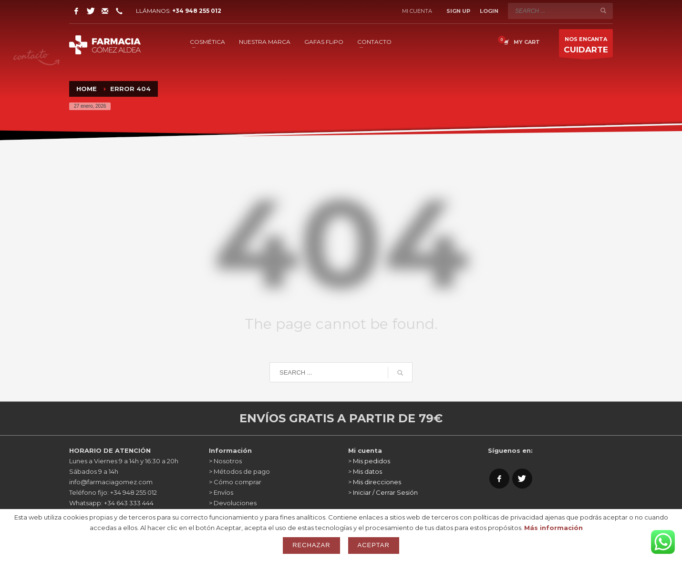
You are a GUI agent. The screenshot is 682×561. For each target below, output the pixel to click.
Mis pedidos (371, 461)
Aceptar (374, 545)
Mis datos (367, 471)
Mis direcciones (377, 482)
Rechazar (311, 545)
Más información (553, 527)
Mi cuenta (417, 11)
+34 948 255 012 (196, 10)
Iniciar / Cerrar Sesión (385, 492)
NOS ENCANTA (586, 46)
